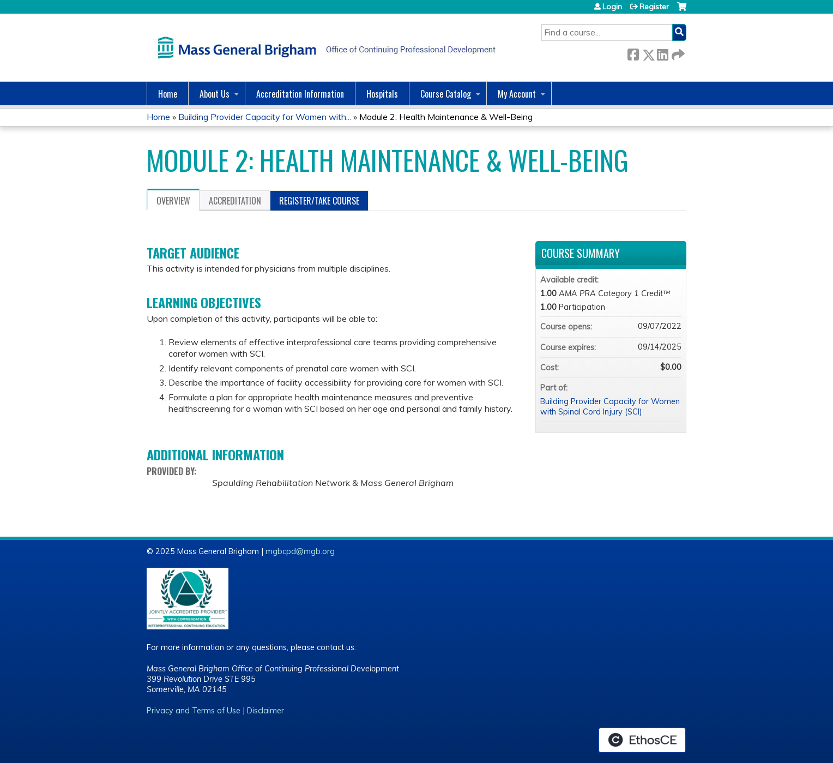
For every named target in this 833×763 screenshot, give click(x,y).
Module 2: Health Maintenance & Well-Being (446, 116)
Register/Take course (319, 200)
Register (654, 6)
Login (612, 6)
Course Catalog (445, 93)
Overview (173, 200)
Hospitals (382, 93)
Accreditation (235, 200)
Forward (677, 52)
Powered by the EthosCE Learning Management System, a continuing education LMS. (642, 740)
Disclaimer (265, 711)
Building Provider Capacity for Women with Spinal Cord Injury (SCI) (610, 406)
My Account (517, 93)
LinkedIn (662, 52)
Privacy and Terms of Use (193, 711)
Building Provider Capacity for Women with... (264, 116)
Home (167, 93)
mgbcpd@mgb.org (300, 551)
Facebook (632, 52)
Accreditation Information (300, 93)
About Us (215, 93)
